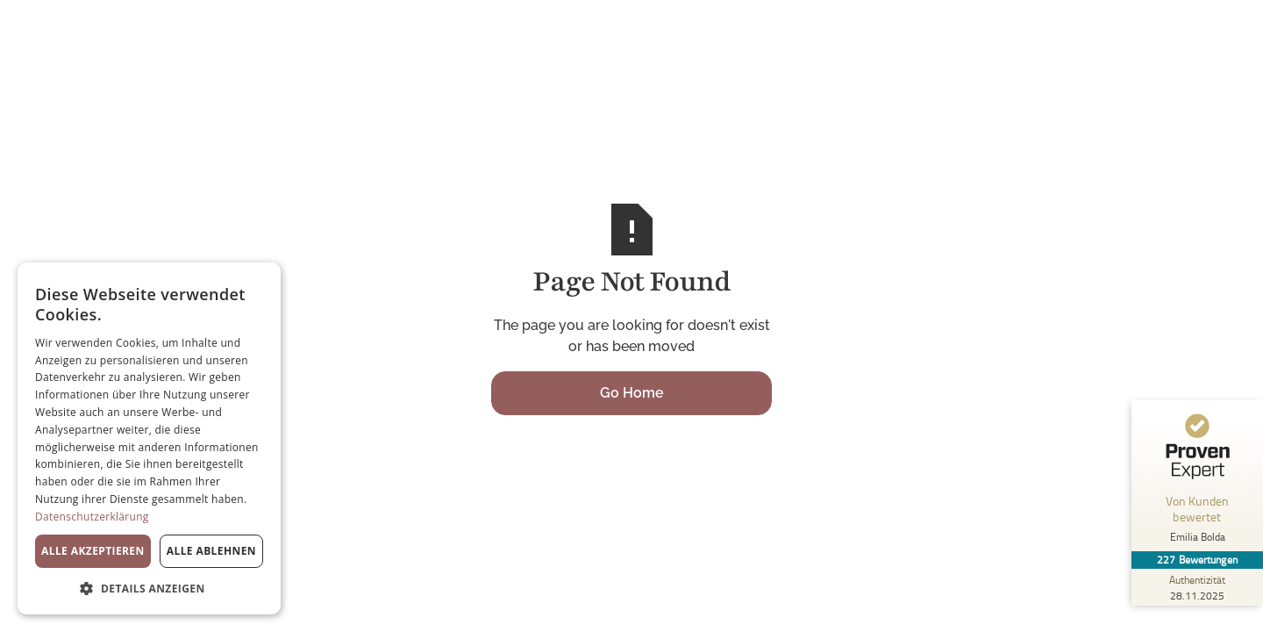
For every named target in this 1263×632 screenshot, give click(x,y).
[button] (149, 588)
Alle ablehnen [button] (211, 550)
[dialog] (149, 438)
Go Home (632, 392)
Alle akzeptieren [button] (93, 550)
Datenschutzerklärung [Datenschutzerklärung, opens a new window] (92, 516)
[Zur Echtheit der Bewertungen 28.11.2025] (1197, 587)
